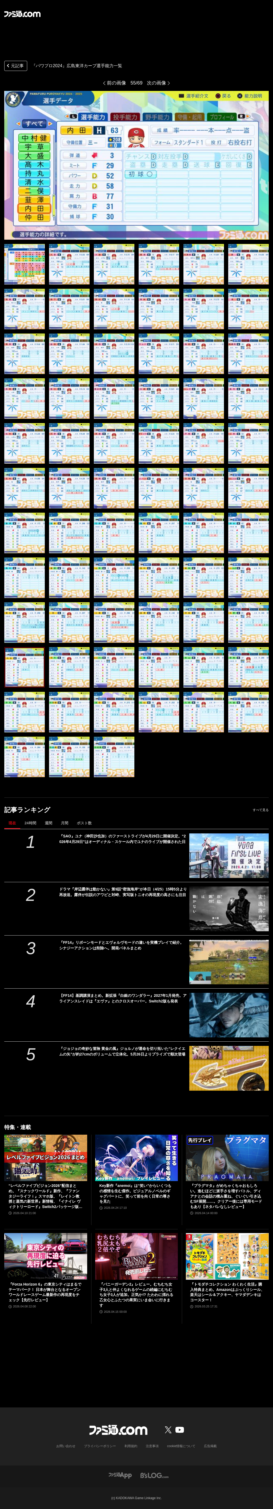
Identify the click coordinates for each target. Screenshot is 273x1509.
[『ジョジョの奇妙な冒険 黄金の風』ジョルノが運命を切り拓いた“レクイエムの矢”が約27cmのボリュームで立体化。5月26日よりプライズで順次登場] (229, 1068)
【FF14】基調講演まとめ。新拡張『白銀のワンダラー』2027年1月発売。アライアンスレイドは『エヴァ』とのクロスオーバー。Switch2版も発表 (123, 998)
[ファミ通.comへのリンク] (22, 14)
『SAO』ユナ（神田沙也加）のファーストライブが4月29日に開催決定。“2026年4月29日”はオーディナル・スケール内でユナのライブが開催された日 (122, 839)
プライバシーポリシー (100, 1446)
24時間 (30, 823)
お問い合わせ (65, 1446)
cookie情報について (181, 1446)
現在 (12, 823)
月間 (64, 823)
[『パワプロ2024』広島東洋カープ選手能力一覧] (24, 264)
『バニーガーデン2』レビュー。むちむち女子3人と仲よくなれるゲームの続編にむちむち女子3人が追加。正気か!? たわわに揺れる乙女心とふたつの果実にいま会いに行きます (136, 1294)
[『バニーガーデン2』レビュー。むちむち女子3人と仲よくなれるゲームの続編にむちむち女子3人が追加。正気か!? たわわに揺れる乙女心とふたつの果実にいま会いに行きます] (136, 1256)
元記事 (15, 66)
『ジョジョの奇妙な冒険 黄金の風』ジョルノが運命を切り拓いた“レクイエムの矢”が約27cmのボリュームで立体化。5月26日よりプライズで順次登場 (122, 1051)
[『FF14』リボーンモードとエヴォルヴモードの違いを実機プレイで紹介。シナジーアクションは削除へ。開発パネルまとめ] (229, 962)
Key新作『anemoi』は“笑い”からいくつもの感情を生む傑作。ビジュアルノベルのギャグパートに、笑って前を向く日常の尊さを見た (135, 1193)
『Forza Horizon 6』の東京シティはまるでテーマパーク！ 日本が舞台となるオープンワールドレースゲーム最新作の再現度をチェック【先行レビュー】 (45, 1292)
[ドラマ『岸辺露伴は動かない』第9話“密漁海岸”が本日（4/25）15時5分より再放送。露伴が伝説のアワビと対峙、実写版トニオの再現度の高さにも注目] (229, 908)
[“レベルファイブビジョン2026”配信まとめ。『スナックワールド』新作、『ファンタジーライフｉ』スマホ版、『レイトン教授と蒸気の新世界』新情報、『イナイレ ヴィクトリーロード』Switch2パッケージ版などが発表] (45, 1158)
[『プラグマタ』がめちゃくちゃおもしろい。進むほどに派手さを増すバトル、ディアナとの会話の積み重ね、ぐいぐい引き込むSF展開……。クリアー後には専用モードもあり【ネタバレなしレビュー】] (227, 1158)
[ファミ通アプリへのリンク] (120, 1475)
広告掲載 (210, 1446)
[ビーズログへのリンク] (154, 1475)
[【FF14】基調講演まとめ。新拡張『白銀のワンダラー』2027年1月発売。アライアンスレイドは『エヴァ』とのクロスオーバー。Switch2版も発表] (229, 1015)
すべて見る (261, 810)
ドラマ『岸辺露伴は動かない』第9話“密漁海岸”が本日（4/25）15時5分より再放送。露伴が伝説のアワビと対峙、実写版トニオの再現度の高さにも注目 (123, 892)
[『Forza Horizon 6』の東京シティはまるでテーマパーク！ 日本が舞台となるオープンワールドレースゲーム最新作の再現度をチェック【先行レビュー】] (45, 1256)
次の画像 (156, 83)
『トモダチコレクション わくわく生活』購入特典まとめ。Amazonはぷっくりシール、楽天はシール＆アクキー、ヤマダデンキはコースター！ (227, 1292)
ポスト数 (84, 823)
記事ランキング (27, 809)
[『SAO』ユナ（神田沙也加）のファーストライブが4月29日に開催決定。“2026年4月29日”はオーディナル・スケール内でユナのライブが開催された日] (229, 855)
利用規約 (131, 1446)
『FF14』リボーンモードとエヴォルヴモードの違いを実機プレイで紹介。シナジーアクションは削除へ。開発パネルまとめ (121, 945)
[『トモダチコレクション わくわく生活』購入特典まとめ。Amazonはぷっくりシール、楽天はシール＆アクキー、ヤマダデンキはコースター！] (227, 1256)
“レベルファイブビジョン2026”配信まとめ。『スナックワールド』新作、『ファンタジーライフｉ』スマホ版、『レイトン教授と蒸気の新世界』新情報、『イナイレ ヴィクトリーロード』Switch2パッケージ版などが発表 (45, 1196)
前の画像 (116, 83)
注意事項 (152, 1446)
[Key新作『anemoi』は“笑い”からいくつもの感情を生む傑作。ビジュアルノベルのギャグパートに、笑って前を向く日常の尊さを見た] (136, 1158)
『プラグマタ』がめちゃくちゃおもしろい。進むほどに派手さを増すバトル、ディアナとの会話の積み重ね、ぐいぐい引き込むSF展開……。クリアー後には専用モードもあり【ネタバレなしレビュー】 (226, 1196)
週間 (48, 823)
